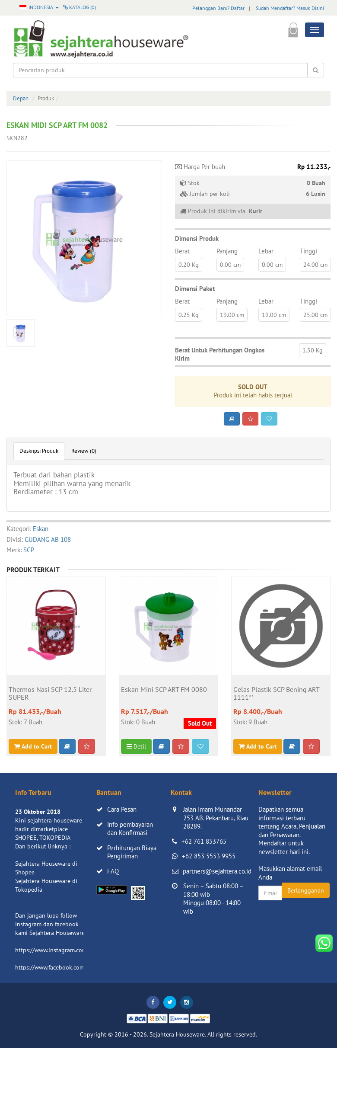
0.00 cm (230, 265)
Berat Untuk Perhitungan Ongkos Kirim (219, 354)
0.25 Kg (188, 315)
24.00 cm (315, 265)
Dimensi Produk (197, 238)
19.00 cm (232, 315)
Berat (182, 251)
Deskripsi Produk (38, 450)
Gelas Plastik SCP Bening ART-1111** (277, 693)
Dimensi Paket (195, 289)
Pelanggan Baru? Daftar (218, 8)
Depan (21, 98)
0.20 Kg (188, 265)
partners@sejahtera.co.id (217, 871)
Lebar (265, 251)
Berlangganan (305, 890)
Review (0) (83, 450)
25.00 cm (315, 315)
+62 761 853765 (203, 841)
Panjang (227, 251)
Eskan (40, 529)
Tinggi (308, 251)
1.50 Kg (312, 350)
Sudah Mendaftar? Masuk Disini (290, 8)
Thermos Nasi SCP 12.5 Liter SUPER (50, 693)
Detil (136, 746)
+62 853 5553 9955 (208, 856)
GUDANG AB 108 (48, 539)
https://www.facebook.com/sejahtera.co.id (69, 967)
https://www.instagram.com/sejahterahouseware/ (79, 950)
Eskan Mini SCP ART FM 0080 (164, 690)
